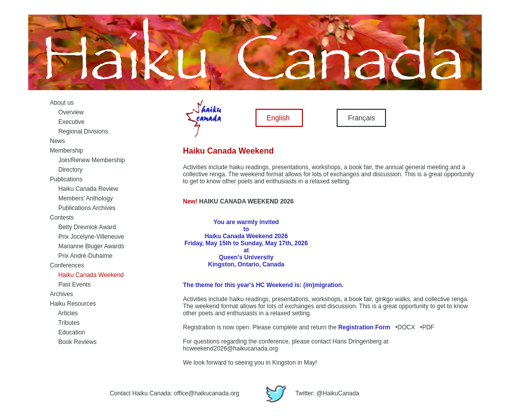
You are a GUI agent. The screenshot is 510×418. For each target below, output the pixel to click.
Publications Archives (82, 208)
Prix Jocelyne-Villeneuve (87, 236)
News (57, 141)
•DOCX (403, 327)
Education (67, 332)
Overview (67, 112)
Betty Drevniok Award (83, 227)
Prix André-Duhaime (81, 255)
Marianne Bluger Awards (87, 246)
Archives (61, 294)
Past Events (70, 284)
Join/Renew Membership (87, 160)
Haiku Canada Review (84, 188)
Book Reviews (73, 341)
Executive (67, 121)
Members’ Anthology (81, 198)
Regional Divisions (79, 131)
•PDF (425, 327)
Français (361, 118)
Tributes (65, 322)
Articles (64, 313)
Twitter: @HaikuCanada (310, 393)
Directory (66, 169)
